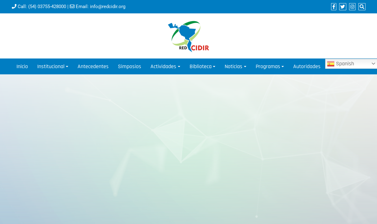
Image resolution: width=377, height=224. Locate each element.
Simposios (129, 66)
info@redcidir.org (107, 6)
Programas (268, 66)
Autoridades (307, 66)
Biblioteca (201, 66)
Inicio (22, 66)
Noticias (233, 66)
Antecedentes (93, 66)
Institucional (51, 66)
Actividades (163, 66)
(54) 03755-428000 (47, 6)
